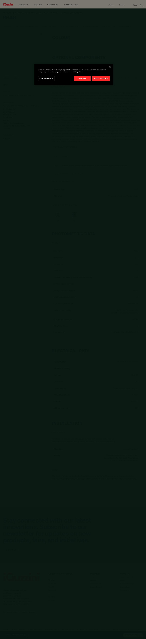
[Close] (110, 67)
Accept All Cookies (101, 78)
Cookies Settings (46, 78)
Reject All (82, 78)
